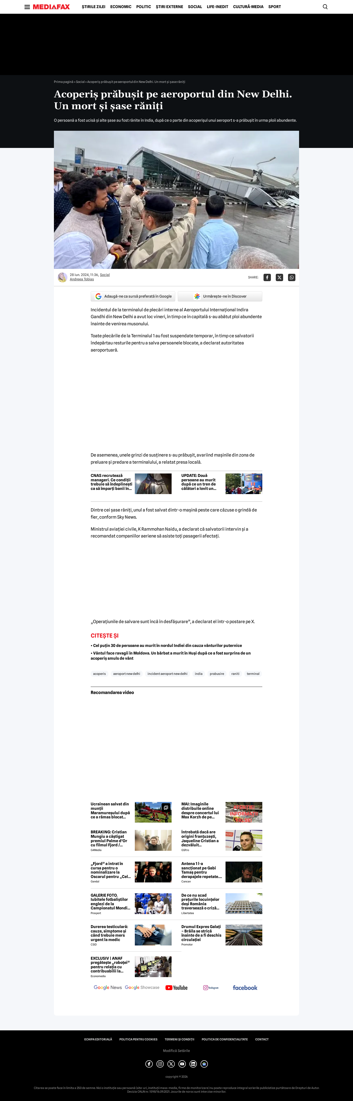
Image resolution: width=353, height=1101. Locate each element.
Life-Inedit (217, 7)
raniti (235, 674)
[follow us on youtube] (176, 988)
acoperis (99, 674)
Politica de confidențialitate (225, 1039)
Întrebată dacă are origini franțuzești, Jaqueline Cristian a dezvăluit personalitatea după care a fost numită (200, 838)
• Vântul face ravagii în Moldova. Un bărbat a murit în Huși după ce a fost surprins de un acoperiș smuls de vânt (171, 656)
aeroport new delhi (126, 674)
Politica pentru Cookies (138, 1039)
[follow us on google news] (108, 988)
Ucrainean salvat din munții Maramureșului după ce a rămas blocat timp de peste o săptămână (110, 810)
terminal (253, 674)
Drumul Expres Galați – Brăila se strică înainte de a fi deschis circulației (201, 933)
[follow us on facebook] (245, 988)
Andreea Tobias (82, 279)
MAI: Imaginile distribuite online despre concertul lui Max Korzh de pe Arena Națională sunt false (201, 810)
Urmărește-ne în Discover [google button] (220, 296)
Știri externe (169, 7)
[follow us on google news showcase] (142, 988)
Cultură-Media (248, 7)
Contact (262, 1039)
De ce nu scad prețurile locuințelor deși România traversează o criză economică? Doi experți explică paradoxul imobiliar (200, 901)
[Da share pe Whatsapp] (291, 277)
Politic (143, 7)
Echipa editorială (98, 1039)
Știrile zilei (93, 7)
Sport (274, 7)
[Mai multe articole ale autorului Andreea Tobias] (62, 277)
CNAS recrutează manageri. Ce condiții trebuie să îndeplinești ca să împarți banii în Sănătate (111, 482)
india (198, 674)
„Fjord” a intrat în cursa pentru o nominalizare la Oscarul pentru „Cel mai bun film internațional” (109, 870)
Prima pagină (63, 82)
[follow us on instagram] (211, 988)
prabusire (217, 674)
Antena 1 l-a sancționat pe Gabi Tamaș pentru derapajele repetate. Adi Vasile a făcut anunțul (200, 870)
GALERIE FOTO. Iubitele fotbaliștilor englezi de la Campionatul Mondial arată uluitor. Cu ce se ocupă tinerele (111, 901)
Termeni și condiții (179, 1039)
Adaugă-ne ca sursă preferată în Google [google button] (133, 296)
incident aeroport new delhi (168, 674)
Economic (120, 7)
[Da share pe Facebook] (267, 277)
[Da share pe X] (279, 277)
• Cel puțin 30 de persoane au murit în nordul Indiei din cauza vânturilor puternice (166, 645)
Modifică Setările (176, 1051)
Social (195, 7)
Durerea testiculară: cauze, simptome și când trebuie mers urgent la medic (109, 933)
